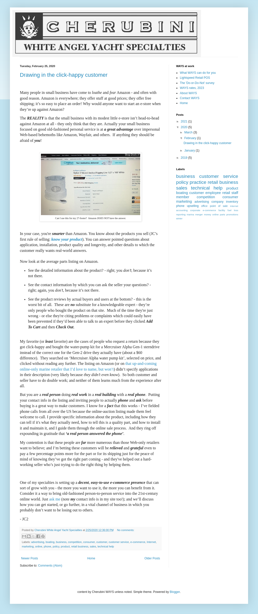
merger (199, 214)
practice (198, 182)
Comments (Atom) (50, 565)
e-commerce (137, 541)
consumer (89, 541)
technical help (105, 546)
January (190, 150)
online (38, 546)
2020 (184, 127)
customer (101, 541)
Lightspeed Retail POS (195, 77)
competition (75, 541)
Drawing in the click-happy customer (63, 75)
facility (222, 210)
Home (91, 558)
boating (50, 541)
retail (226, 193)
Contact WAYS (189, 98)
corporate (195, 210)
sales (93, 546)
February (190, 138)
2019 (184, 157)
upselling (192, 206)
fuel (229, 210)
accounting (182, 210)
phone (47, 546)
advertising (37, 541)
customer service (119, 541)
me (54, 499)
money (207, 214)
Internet (151, 541)
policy (56, 546)
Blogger (175, 592)
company (217, 201)
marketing (27, 546)
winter (179, 218)
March (189, 132)
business (61, 541)
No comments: (125, 530)
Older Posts (152, 558)
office (204, 205)
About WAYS (188, 93)
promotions (232, 214)
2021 (184, 121)
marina (190, 214)
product (65, 546)
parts (222, 214)
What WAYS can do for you (198, 73)
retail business (79, 546)
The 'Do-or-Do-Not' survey (197, 83)
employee (213, 193)
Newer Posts (29, 558)
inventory (232, 201)
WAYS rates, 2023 (192, 88)
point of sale (219, 205)
